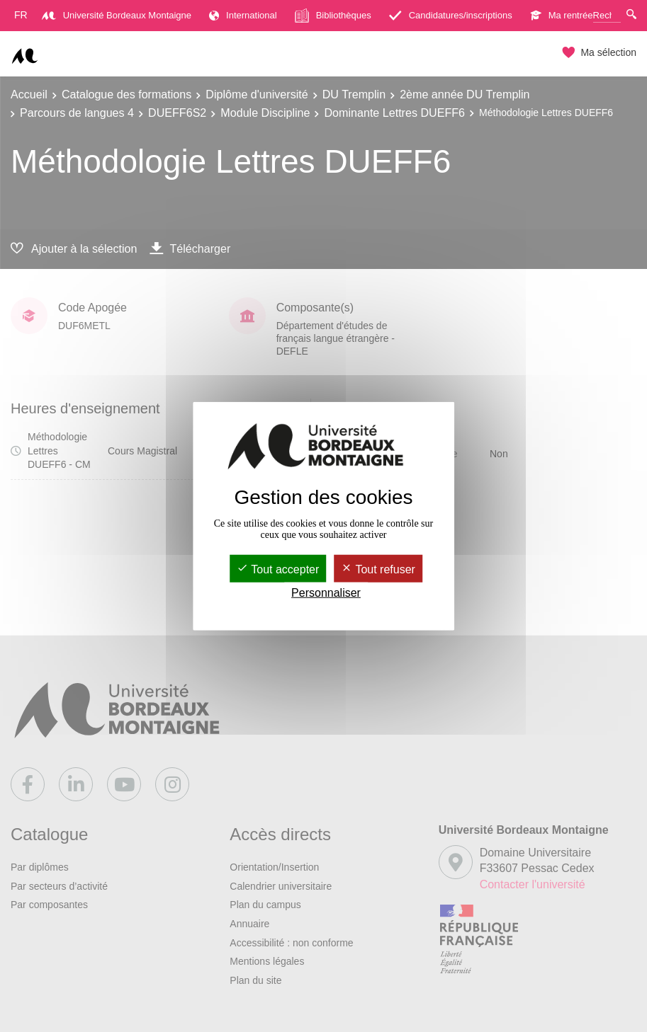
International (243, 15)
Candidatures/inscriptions (450, 15)
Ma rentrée (561, 15)
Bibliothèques (333, 15)
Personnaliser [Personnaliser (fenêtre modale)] (326, 593)
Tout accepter (278, 569)
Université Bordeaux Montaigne (116, 15)
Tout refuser (378, 569)
